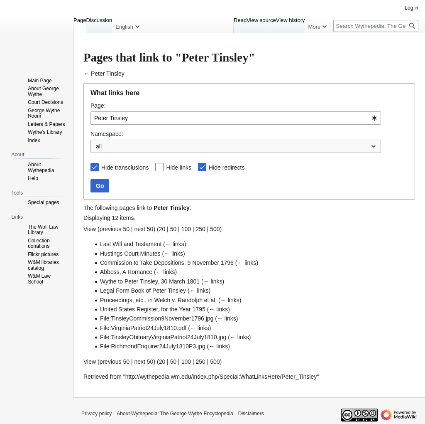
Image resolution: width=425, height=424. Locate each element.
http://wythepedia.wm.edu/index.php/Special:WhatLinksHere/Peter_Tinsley (221, 376)
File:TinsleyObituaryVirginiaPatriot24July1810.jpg (163, 337)
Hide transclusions (125, 167)
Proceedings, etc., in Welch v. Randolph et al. (158, 300)
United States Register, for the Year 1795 (152, 309)
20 (162, 229)
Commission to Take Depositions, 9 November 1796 (167, 262)
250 (200, 229)
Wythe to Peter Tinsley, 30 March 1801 (150, 281)
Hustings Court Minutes (130, 253)
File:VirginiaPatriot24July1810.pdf (143, 328)
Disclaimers (251, 414)
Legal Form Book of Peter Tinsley (143, 290)
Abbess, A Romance (126, 272)
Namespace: (106, 134)
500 (215, 229)
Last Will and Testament (130, 244)
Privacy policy (96, 414)
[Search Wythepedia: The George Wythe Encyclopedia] (375, 26)
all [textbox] (99, 146)
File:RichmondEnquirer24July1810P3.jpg (152, 346)
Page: (98, 105)
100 (186, 229)
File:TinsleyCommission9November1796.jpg (156, 318)
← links (174, 244)
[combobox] (235, 118)
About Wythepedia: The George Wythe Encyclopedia (175, 414)
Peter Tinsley (108, 73)
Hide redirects (226, 167)
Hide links (178, 167)
